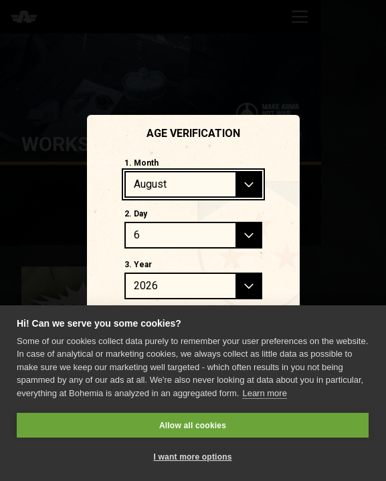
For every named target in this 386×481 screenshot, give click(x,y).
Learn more (264, 393)
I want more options (192, 457)
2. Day (135, 213)
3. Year (138, 264)
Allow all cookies (192, 425)
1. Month (141, 163)
